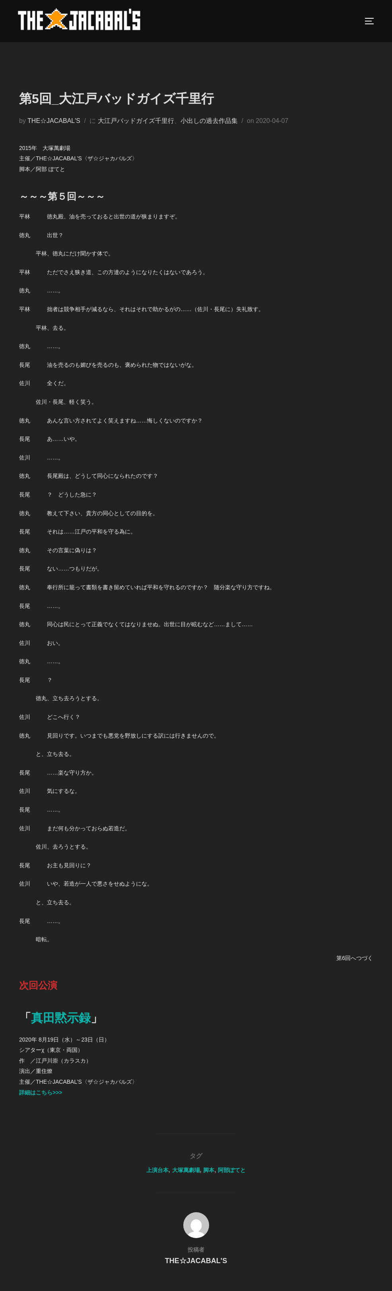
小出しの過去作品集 (209, 131)
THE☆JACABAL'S (53, 131)
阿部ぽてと (232, 1180)
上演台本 (157, 1180)
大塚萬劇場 (186, 1180)
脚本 (208, 1180)
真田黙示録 (61, 1028)
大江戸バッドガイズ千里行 (136, 131)
